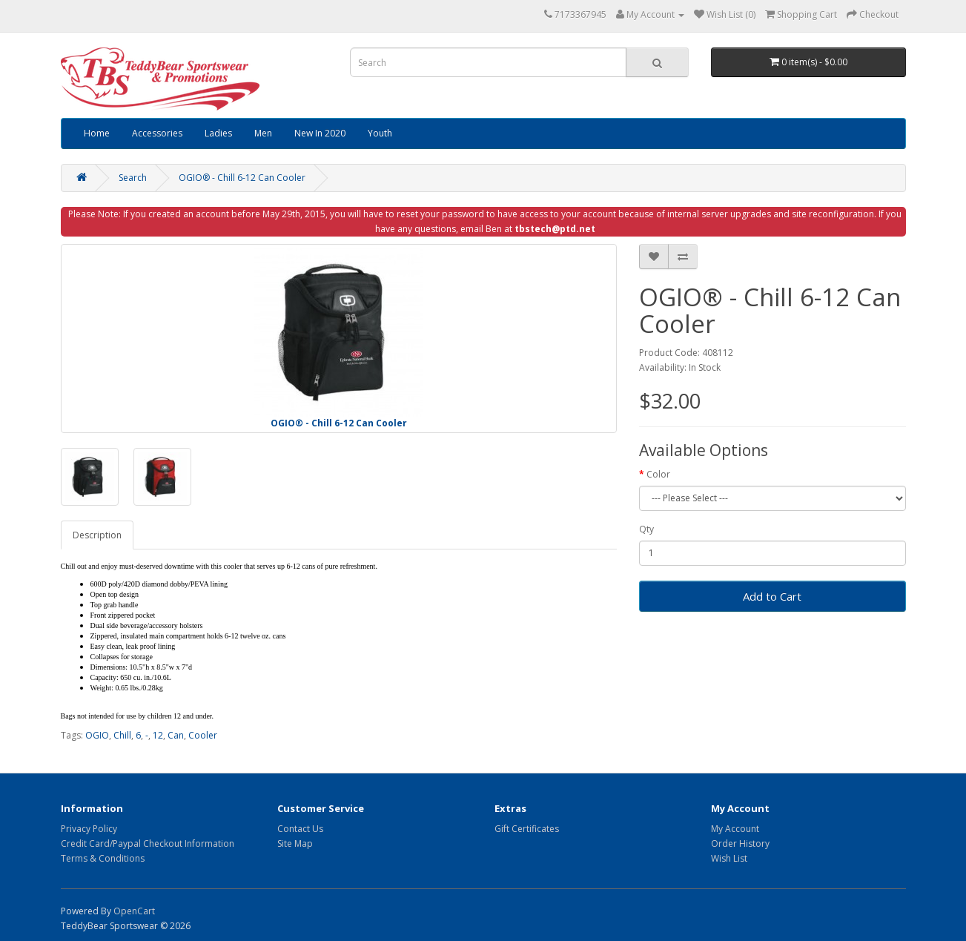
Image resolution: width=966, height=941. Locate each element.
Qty (646, 529)
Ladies (218, 133)
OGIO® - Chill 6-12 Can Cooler (242, 177)
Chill (122, 735)
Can (176, 735)
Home (97, 133)
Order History (740, 843)
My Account (735, 828)
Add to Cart (772, 596)
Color (658, 474)
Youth (380, 133)
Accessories (157, 133)
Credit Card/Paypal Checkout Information (147, 843)
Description (97, 535)
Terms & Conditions (103, 858)
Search (133, 177)
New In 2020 (319, 133)
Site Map (295, 843)
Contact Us (300, 828)
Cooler (202, 735)
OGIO (97, 735)
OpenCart (134, 911)
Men (263, 133)
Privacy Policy (89, 828)
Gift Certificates (526, 828)
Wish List (729, 858)
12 (158, 735)
